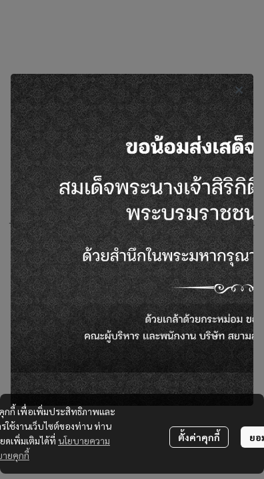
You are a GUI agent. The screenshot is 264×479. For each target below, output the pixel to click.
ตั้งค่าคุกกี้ (199, 437)
